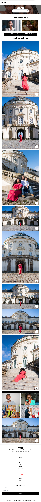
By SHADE (20, 468)
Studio (19, 474)
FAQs (20, 462)
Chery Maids (24, 500)
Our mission (20, 459)
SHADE (19, 500)
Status (20, 480)
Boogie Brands (32, 500)
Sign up (20, 478)
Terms (20, 464)
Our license (20, 460)
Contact (20, 466)
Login (20, 476)
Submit (20, 493)
